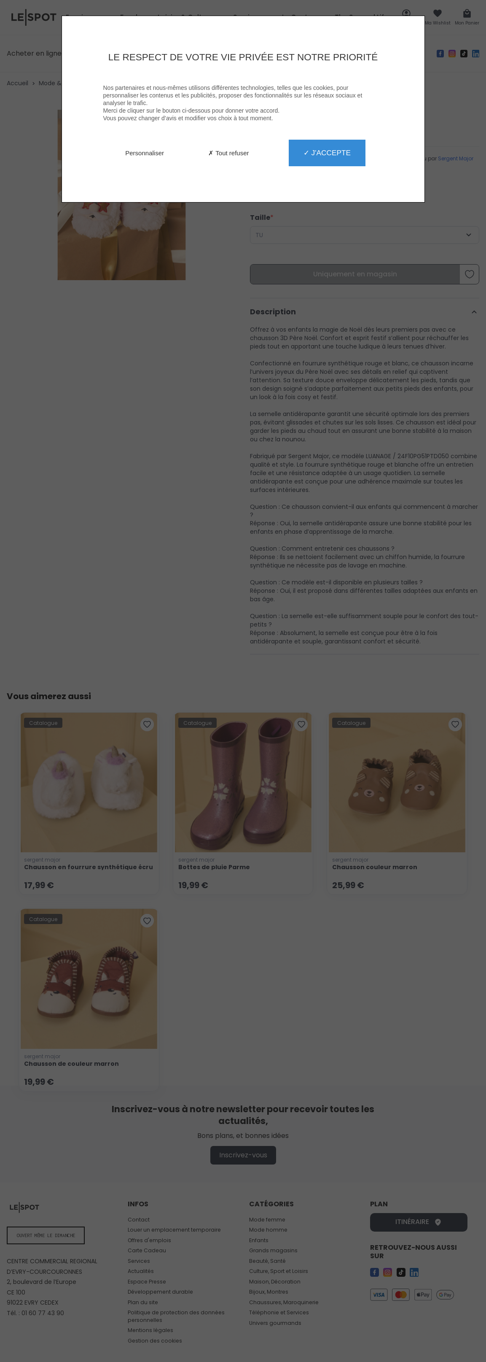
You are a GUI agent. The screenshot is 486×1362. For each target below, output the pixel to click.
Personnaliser (144, 153)
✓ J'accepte (327, 153)
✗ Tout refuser (228, 153)
